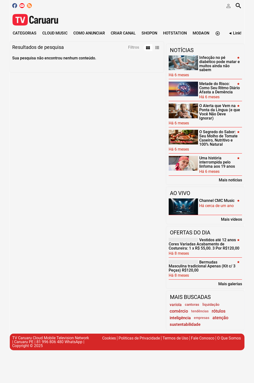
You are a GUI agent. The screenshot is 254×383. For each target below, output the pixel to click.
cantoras (192, 304)
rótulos (218, 311)
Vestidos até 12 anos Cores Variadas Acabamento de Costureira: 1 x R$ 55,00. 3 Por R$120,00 (204, 244)
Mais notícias (230, 180)
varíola (176, 304)
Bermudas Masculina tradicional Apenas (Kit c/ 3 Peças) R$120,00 (202, 266)
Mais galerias (230, 284)
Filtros (133, 47)
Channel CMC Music (216, 200)
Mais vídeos (231, 219)
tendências (200, 311)
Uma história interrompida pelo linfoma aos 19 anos (217, 162)
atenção (220, 317)
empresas (201, 318)
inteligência (180, 317)
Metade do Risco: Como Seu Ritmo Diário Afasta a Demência (219, 87)
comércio (179, 311)
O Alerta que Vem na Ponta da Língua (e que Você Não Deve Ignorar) (219, 111)
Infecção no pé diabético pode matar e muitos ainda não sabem (219, 63)
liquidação (211, 304)
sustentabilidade (185, 324)
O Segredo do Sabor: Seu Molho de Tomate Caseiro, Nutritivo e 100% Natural (218, 138)
